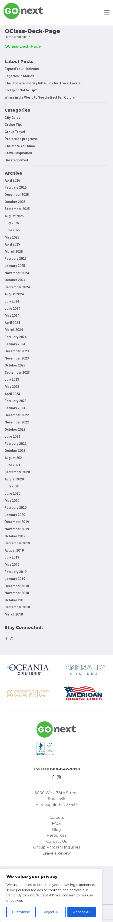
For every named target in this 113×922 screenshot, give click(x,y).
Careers (57, 817)
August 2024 (14, 294)
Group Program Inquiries (56, 847)
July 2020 (12, 486)
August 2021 (14, 458)
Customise (21, 912)
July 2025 (12, 223)
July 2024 (12, 301)
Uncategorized (16, 160)
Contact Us (56, 841)
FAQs (56, 823)
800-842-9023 (65, 769)
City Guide (12, 118)
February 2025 (16, 258)
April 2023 (12, 394)
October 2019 (15, 536)
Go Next (23, 11)
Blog (56, 829)
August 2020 (14, 479)
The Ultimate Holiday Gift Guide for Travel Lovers (43, 83)
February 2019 (16, 572)
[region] (51, 895)
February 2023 (16, 401)
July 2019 (12, 557)
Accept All (81, 912)
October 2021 (15, 451)
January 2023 (15, 408)
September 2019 (17, 543)
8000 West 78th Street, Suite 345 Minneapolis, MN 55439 (56, 799)
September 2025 (17, 209)
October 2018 (15, 600)
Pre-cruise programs (21, 139)
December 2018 (17, 586)
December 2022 (17, 415)
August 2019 (14, 550)
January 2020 (15, 515)
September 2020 (17, 472)
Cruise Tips (14, 124)
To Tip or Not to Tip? (21, 90)
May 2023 (12, 387)
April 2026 (12, 180)
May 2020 (12, 501)
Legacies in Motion (19, 76)
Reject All (51, 912)
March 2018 (14, 614)
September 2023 (17, 372)
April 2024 (12, 323)
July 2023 (12, 379)
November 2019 (17, 529)
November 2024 (17, 273)
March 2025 (14, 251)
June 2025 (12, 230)
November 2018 (17, 593)
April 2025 (12, 244)
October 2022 (15, 429)
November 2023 (17, 358)
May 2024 (12, 315)
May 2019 (12, 564)
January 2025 (15, 266)
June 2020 (12, 493)
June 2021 (12, 465)
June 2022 (12, 436)
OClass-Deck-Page (23, 46)
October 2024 (15, 280)
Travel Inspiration (18, 153)
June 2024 (12, 308)
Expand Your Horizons (22, 69)
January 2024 (15, 344)
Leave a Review (56, 853)
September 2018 (17, 607)
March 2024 (14, 330)
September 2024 (17, 287)
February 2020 (16, 507)
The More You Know (20, 146)
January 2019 (15, 579)
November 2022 (17, 422)
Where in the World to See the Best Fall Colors (40, 97)
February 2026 (16, 187)
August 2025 (14, 216)
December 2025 (17, 194)
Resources (56, 835)
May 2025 (12, 237)
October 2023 (15, 365)
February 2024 (16, 337)
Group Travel (15, 132)
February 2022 (16, 444)
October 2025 (15, 202)
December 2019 (17, 522)
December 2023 (17, 351)
